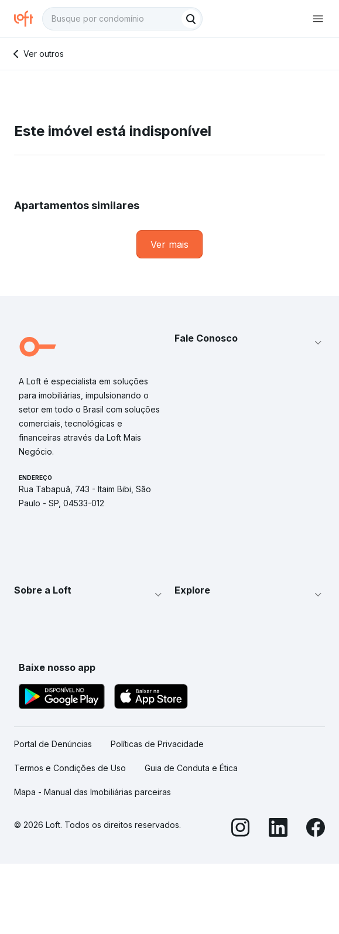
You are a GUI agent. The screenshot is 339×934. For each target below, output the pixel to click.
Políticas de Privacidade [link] (157, 744)
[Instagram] (240, 829)
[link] (169, 244)
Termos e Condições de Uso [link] (70, 768)
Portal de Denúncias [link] (53, 744)
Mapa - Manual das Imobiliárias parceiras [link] (92, 792)
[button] (250, 343)
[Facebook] (315, 829)
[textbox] (122, 18)
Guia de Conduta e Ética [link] (191, 768)
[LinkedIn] (278, 829)
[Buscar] (191, 18)
